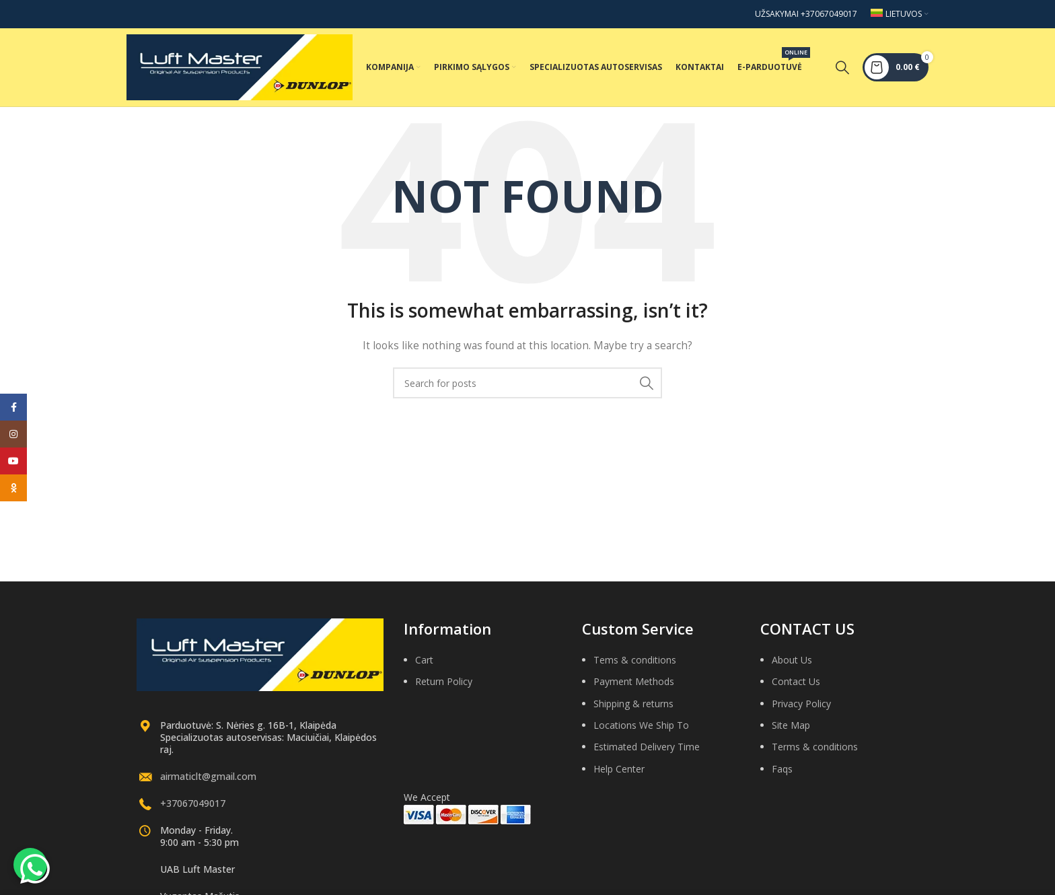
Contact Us (796, 688)
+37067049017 (192, 809)
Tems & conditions (634, 666)
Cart (424, 666)
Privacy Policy (801, 710)
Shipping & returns (633, 710)
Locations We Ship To (641, 731)
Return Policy (443, 688)
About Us (792, 666)
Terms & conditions (815, 753)
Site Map (791, 731)
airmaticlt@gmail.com (208, 783)
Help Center (619, 775)
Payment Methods (633, 688)
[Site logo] (239, 69)
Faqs (782, 775)
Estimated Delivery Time (646, 753)
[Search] (842, 70)
